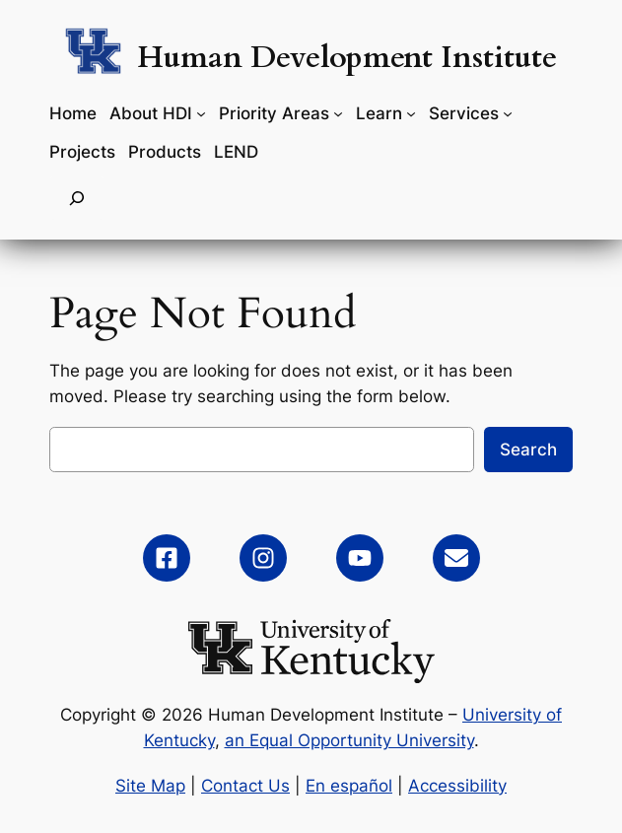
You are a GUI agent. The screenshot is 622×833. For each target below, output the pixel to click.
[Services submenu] (508, 113)
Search (528, 449)
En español (349, 786)
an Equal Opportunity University (349, 740)
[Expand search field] (76, 197)
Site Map (150, 786)
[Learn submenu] (411, 113)
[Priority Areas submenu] (338, 113)
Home (73, 113)
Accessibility (457, 786)
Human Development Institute (347, 57)
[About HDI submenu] (201, 113)
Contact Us (245, 786)
